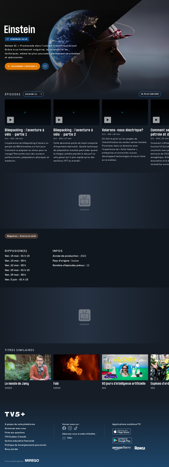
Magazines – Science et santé (21, 236)
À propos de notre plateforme (20, 424)
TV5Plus (20, 7)
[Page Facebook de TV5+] (64, 428)
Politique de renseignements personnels (25, 445)
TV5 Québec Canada (15, 436)
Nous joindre (11, 449)
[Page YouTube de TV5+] (76, 428)
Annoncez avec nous (15, 428)
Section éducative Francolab (19, 441)
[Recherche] (156, 9)
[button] (112, 9)
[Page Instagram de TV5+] (70, 428)
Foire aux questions (15, 432)
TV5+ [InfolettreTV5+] (69, 437)
